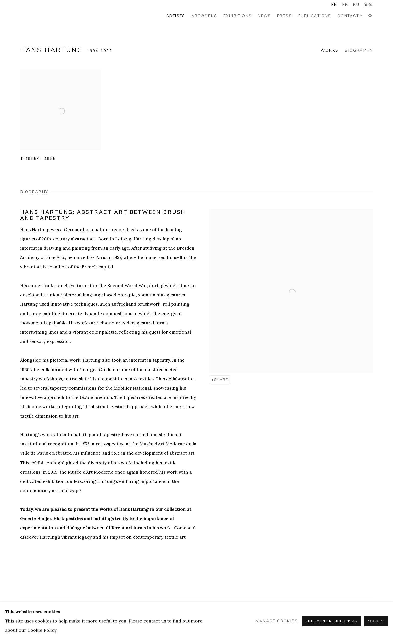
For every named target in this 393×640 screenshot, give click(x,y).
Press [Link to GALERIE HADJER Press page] (284, 16)
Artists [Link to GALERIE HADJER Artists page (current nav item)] (175, 16)
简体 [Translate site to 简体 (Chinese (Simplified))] (368, 4)
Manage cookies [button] (276, 621)
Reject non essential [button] (331, 621)
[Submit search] (370, 15)
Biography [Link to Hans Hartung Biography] (359, 50)
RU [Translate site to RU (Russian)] (356, 4)
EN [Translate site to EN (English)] (334, 4)
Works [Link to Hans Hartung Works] (329, 50)
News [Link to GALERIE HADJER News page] (264, 16)
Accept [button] (375, 621)
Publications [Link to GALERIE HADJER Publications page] (314, 16)
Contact (348, 16)
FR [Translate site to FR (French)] (345, 4)
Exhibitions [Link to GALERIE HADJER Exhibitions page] (237, 16)
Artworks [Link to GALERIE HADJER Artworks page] (204, 16)
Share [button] (221, 380)
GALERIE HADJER (40, 15)
